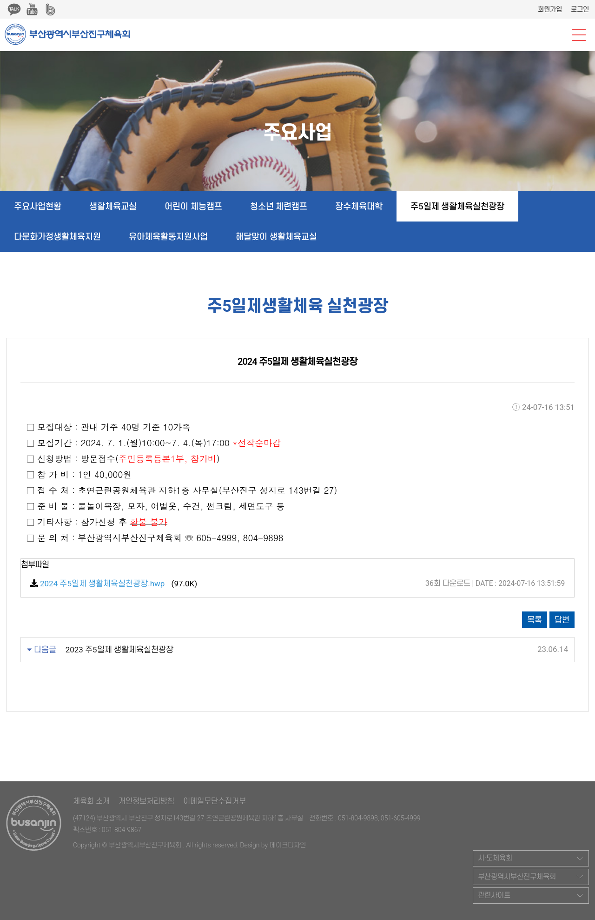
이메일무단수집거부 (214, 801)
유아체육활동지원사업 (168, 237)
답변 (562, 620)
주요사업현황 (37, 206)
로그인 (580, 9)
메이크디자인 (288, 845)
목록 (534, 620)
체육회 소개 (91, 801)
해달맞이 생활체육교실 (276, 237)
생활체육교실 (113, 206)
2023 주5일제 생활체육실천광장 (119, 649)
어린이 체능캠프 (193, 206)
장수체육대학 (359, 206)
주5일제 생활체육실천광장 (457, 206)
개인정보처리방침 (146, 801)
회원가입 (550, 9)
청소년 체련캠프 (279, 206)
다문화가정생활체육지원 (57, 237)
